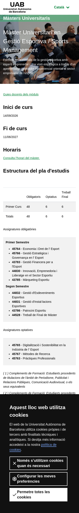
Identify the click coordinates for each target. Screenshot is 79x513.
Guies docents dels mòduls (21, 94)
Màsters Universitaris (26, 18)
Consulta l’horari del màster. (21, 158)
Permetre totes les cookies (31, 494)
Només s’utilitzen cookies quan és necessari (37, 463)
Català (65, 7)
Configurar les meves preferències (34, 479)
